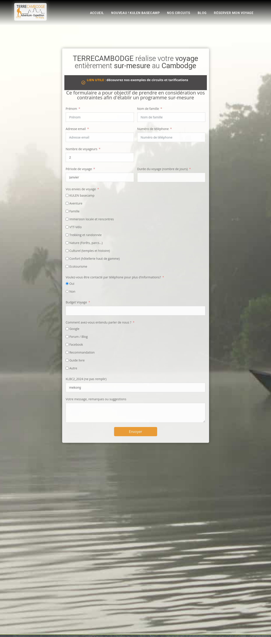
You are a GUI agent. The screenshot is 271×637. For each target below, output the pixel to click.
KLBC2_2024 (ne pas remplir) (86, 379)
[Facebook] (67, 344)
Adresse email (76, 129)
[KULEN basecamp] (67, 195)
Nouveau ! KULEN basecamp (130, 13)
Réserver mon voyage (232, 13)
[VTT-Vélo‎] (67, 227)
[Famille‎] (67, 211)
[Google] (67, 328)
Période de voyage (79, 169)
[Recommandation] (67, 352)
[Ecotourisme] (67, 266)
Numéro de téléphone (153, 129)
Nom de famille (148, 109)
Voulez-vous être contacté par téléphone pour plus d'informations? (113, 277)
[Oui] (67, 283)
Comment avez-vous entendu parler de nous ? (98, 322)
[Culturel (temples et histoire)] (67, 250)
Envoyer (135, 431)
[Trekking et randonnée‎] (67, 234)
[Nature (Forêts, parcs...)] (67, 242)
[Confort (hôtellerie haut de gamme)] (67, 258)
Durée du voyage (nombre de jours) (162, 169)
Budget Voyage (76, 302)
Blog (200, 13)
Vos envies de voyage (81, 189)
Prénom (71, 109)
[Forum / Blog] (67, 336)
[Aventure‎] (67, 203)
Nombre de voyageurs (81, 149)
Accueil (89, 13)
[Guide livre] (67, 360)
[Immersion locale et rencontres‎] (67, 219)
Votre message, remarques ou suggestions (96, 399)
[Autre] (67, 368)
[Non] (67, 291)
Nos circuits (176, 13)
